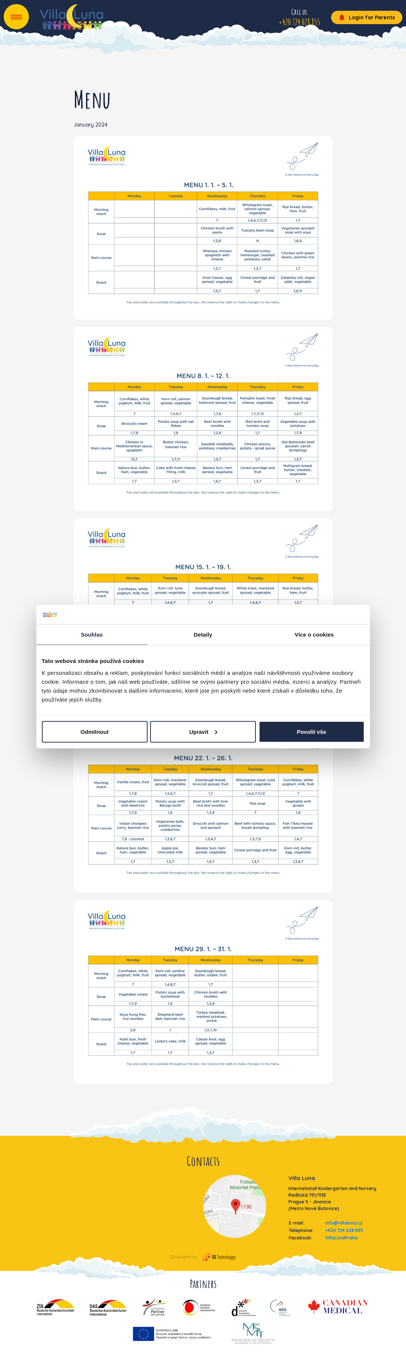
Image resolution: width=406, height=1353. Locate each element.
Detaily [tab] (203, 634)
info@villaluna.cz (344, 1223)
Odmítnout (94, 731)
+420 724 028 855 (344, 1230)
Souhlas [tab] (92, 634)
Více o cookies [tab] (314, 634)
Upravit (203, 731)
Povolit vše (311, 731)
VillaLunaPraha (341, 1238)
